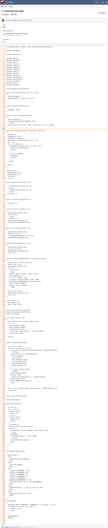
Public (15, 14)
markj (14, 20)
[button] (106, 2)
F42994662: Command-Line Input (17, 33)
